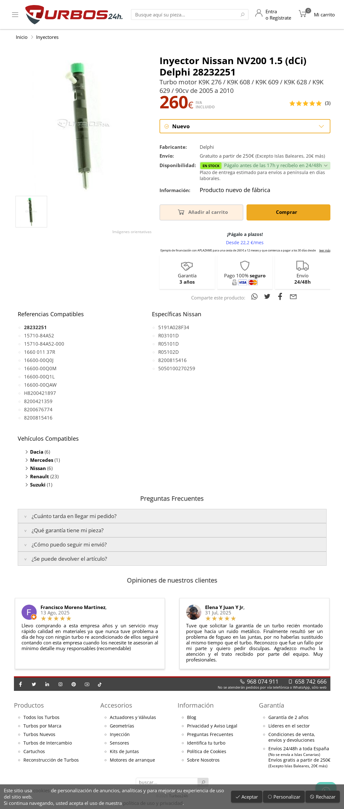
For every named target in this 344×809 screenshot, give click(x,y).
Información (196, 705)
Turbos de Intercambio (47, 743)
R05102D (168, 352)
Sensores (119, 743)
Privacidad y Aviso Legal (212, 726)
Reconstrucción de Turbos (51, 761)
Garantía (271, 705)
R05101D (168, 344)
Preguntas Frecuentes (210, 735)
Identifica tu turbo (206, 743)
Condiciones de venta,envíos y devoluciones (291, 738)
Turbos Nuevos (39, 735)
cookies (41, 790)
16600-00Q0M (40, 369)
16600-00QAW (40, 385)
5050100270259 (176, 369)
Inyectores (47, 37)
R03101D (168, 336)
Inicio (22, 37)
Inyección (120, 735)
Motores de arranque (132, 761)
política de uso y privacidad (153, 803)
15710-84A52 (39, 336)
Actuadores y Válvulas (133, 718)
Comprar (287, 212)
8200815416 (38, 418)
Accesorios (116, 705)
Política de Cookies (206, 752)
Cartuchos (34, 752)
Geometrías (122, 726)
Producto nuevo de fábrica (235, 191)
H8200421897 (40, 393)
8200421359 (38, 402)
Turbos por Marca (42, 726)
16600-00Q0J (38, 361)
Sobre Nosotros (203, 761)
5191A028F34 (173, 328)
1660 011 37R (39, 352)
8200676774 (38, 410)
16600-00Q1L (39, 377)
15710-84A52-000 (44, 344)
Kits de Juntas (124, 752)
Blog (191, 718)
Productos (29, 705)
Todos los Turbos (41, 718)
